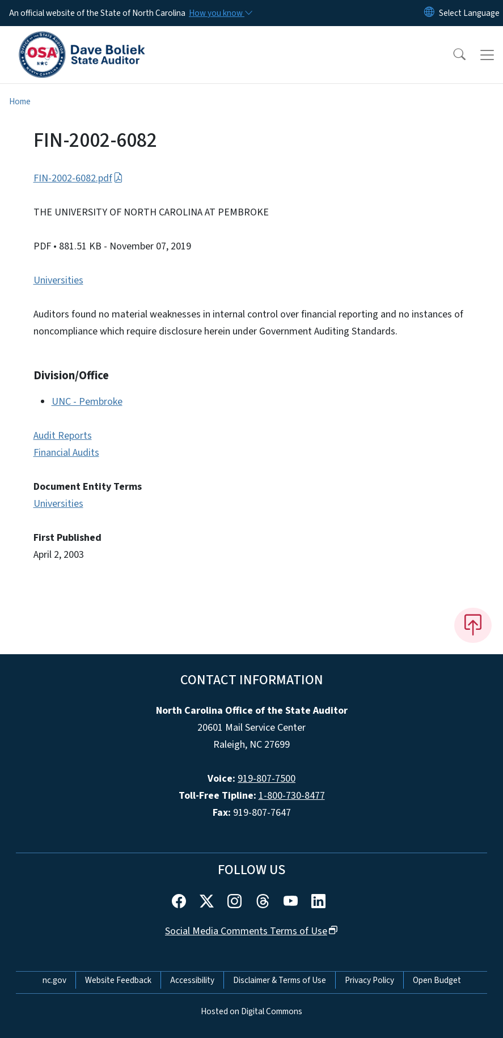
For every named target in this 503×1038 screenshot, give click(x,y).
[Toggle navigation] (487, 55)
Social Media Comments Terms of (251, 931)
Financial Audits (66, 453)
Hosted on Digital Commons (251, 1011)
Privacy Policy (369, 980)
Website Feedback (118, 980)
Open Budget (437, 980)
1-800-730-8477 (292, 796)
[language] (469, 13)
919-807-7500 (266, 779)
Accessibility (192, 980)
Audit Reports (62, 436)
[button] (452, 55)
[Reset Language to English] (429, 13)
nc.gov (54, 980)
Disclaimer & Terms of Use (279, 980)
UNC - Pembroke (87, 402)
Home (20, 101)
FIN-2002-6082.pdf (78, 178)
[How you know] (220, 13)
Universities (58, 280)
